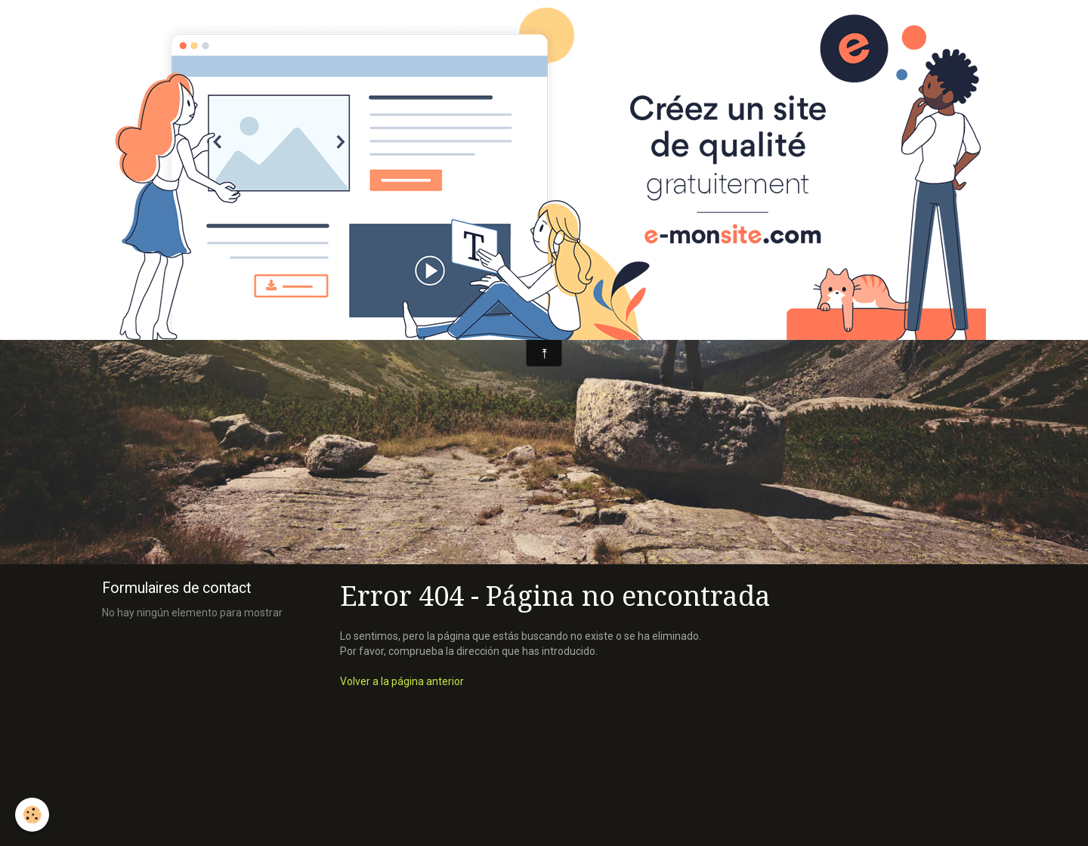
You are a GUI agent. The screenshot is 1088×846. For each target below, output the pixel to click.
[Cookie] (32, 815)
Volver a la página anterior (402, 681)
